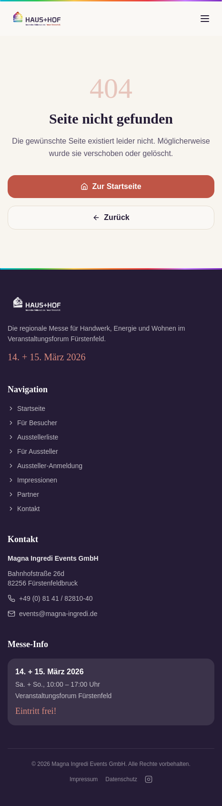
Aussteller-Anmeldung (45, 466)
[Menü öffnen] (204, 18)
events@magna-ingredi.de (52, 614)
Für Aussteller (33, 451)
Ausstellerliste (33, 437)
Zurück (110, 217)
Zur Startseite (111, 186)
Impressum (84, 779)
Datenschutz (121, 779)
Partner (23, 494)
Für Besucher (32, 423)
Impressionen (32, 480)
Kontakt (24, 509)
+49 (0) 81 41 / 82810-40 (50, 598)
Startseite (26, 408)
